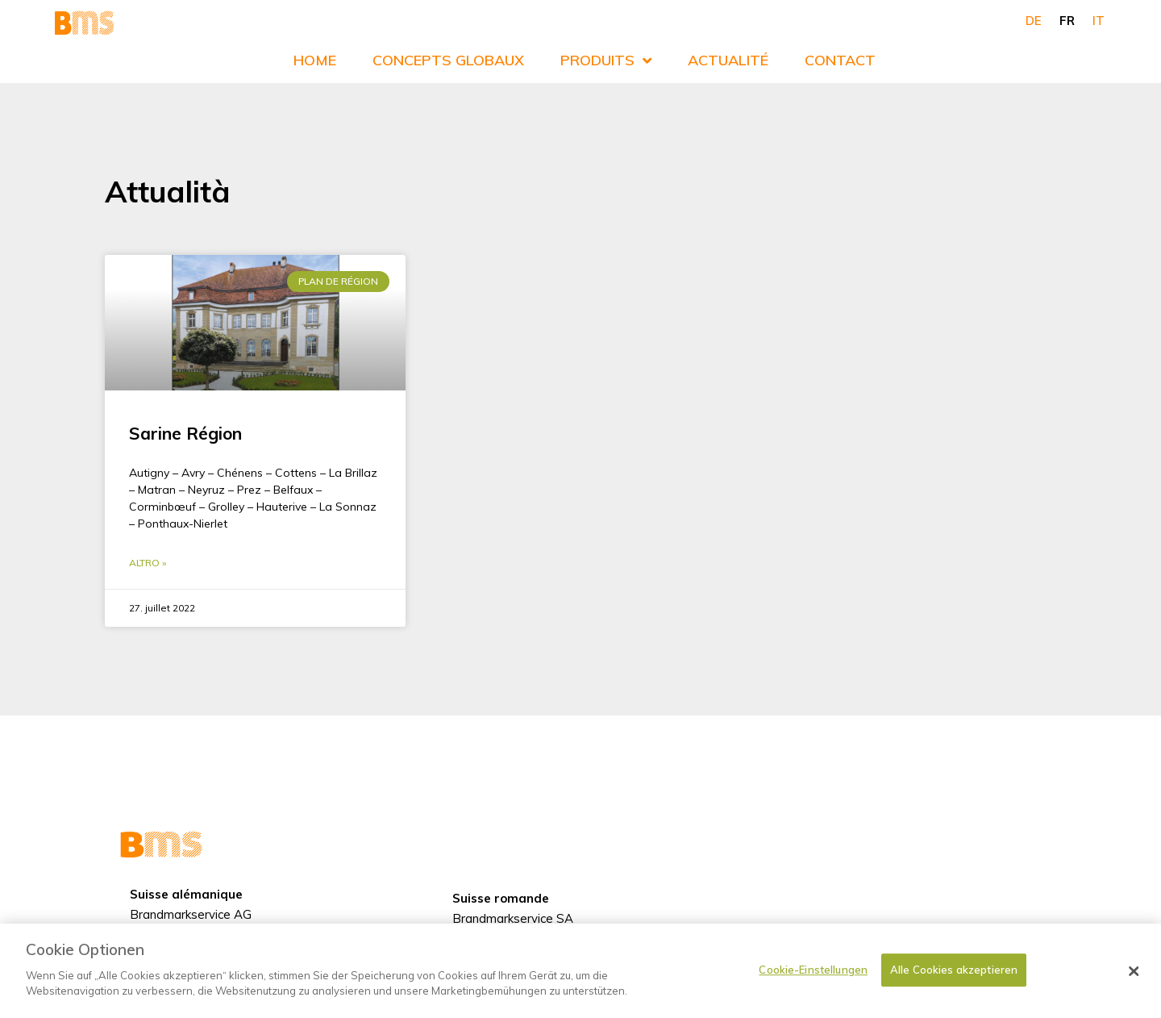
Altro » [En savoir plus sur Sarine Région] (147, 563)
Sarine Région (185, 433)
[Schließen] (1134, 971)
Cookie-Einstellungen (813, 969)
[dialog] (580, 971)
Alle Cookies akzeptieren (953, 969)
